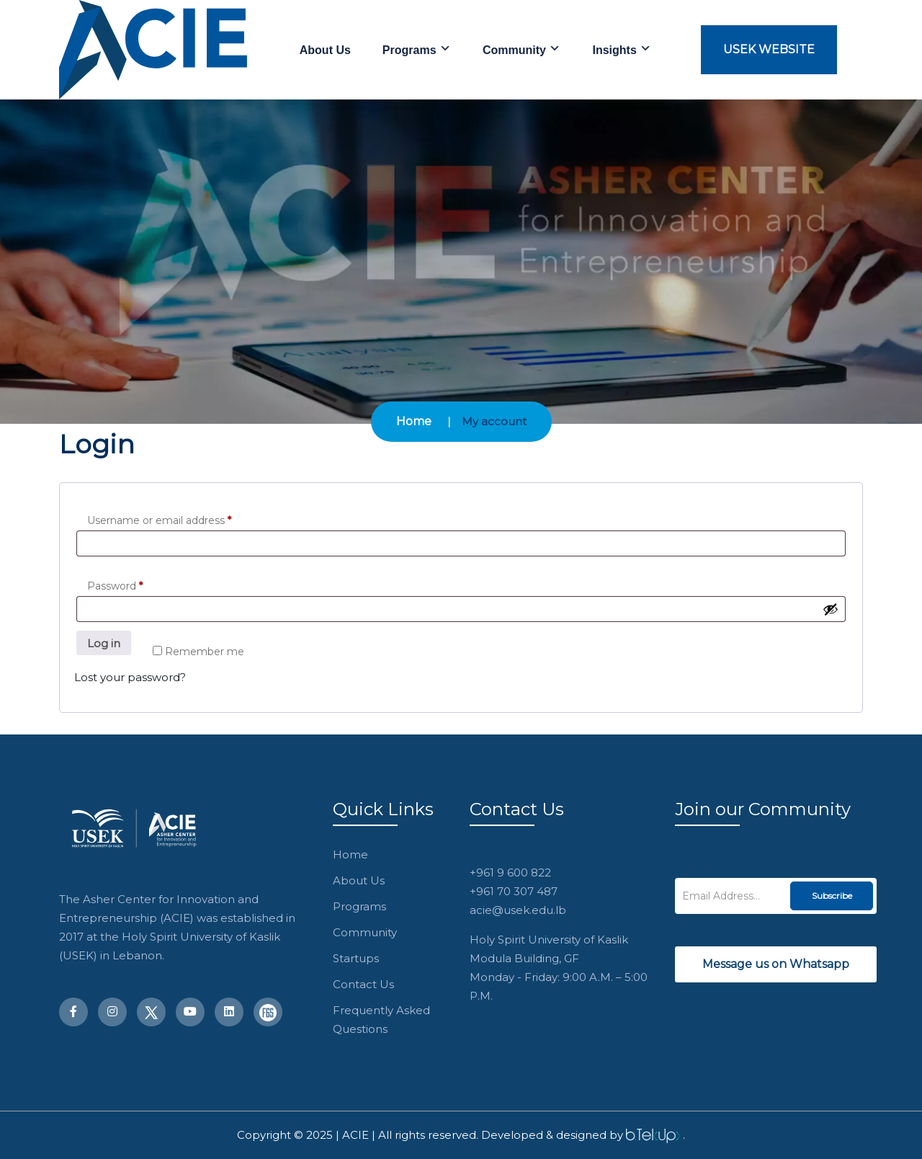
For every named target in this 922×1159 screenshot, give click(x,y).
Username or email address (159, 520)
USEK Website (769, 49)
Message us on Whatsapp (775, 964)
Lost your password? (130, 677)
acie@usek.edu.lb (518, 910)
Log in (103, 643)
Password (115, 586)
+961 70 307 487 (514, 891)
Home (413, 421)
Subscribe (832, 895)
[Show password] (830, 609)
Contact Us (363, 984)
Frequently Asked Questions (381, 1019)
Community (521, 49)
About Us (325, 50)
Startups (356, 958)
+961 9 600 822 (510, 872)
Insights (621, 49)
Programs (416, 49)
